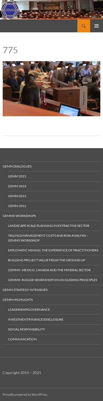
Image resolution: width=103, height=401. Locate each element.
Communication (22, 339)
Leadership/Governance (29, 309)
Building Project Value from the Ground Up (46, 260)
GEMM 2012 (17, 206)
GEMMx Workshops (19, 216)
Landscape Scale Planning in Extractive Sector (48, 226)
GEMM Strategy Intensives (25, 290)
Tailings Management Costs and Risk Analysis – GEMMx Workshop (48, 237)
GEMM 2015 (17, 176)
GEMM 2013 (17, 196)
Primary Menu (96, 26)
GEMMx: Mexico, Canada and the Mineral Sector (49, 270)
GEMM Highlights (18, 300)
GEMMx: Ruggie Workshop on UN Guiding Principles (52, 280)
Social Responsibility (26, 329)
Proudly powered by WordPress (25, 394)
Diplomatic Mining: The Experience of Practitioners (53, 250)
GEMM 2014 (17, 186)
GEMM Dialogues (17, 166)
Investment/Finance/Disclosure (35, 319)
